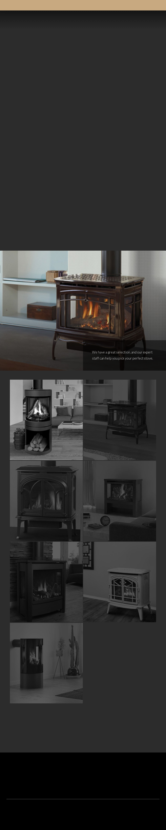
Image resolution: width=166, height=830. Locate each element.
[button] (155, 20)
